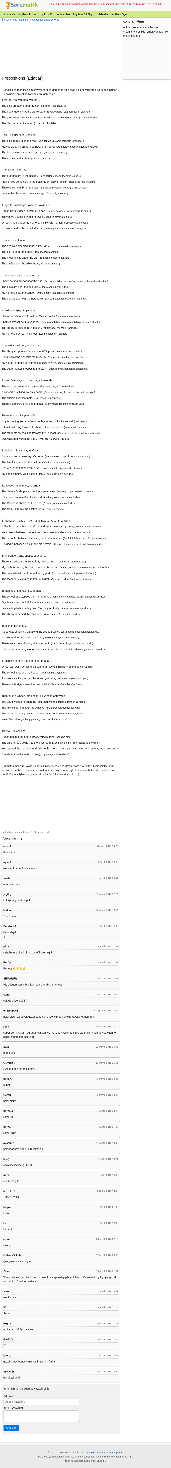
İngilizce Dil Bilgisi (83, 14)
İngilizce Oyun (119, 14)
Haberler (103, 14)
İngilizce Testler (27, 14)
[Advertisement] (61, 48)
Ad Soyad (9, 1396)
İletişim (99, 1452)
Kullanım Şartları (114, 1452)
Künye (90, 1452)
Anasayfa (9, 14)
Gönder (11, 1427)
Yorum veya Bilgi (13, 1407)
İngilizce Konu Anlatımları (55, 14)
